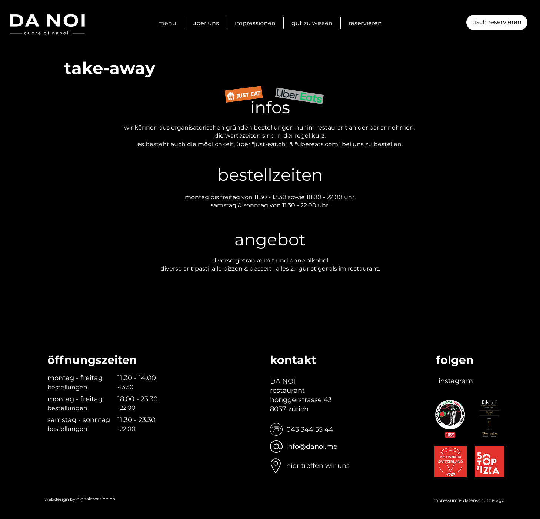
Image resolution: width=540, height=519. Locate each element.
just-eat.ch (270, 144)
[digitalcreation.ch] (96, 499)
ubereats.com (317, 144)
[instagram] (456, 381)
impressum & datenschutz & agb (468, 500)
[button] (496, 22)
